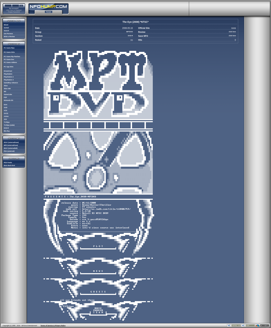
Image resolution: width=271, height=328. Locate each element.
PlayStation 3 (9, 80)
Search (6, 31)
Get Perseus (8, 33)
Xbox (6, 86)
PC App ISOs (8, 67)
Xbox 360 (7, 88)
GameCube (8, 94)
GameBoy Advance (11, 83)
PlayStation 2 (9, 77)
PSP (5, 97)
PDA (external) (9, 151)
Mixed (6, 25)
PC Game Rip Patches (12, 56)
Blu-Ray (7, 131)
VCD (5, 110)
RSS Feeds (8, 162)
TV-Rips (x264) (9, 125)
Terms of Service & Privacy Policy (53, 325)
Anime (6, 116)
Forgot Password (14, 12)
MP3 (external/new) (11, 145)
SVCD (6, 113)
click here (232, 32)
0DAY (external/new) (11, 142)
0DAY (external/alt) (10, 148)
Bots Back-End (9, 165)
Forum (48, 12)
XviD (5, 107)
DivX (5, 104)
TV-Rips (7, 122)
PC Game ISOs (9, 52)
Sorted (6, 28)
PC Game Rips (9, 48)
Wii (5, 91)
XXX (5, 119)
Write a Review (9, 36)
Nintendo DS (8, 100)
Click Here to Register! (14, 10)
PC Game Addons (10, 62)
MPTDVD (129, 32)
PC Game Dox (9, 59)
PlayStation (8, 74)
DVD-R (6, 128)
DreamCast (8, 71)
